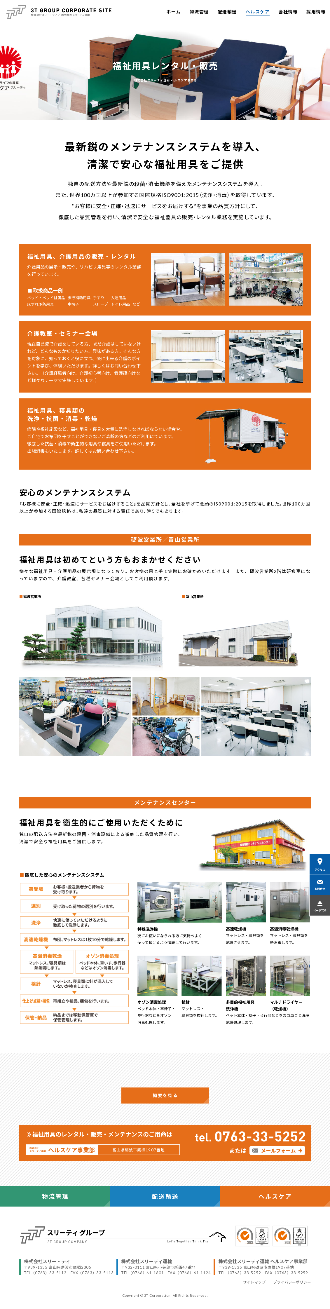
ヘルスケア (258, 11)
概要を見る (165, 1095)
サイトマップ (254, 1282)
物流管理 (199, 11)
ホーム (173, 11)
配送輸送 (227, 11)
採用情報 (316, 11)
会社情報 (288, 11)
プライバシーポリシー (292, 1282)
